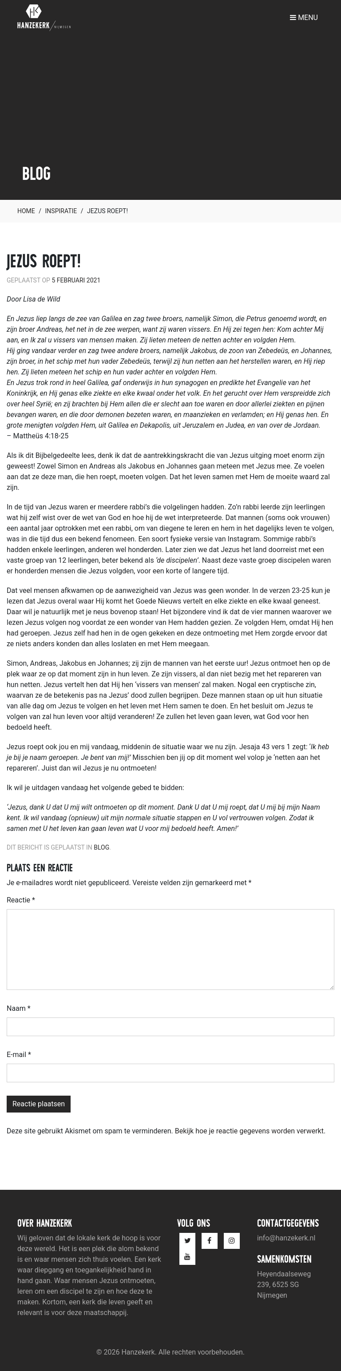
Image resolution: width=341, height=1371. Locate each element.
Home (26, 211)
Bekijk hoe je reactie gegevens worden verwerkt (249, 1131)
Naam (19, 1008)
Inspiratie (61, 211)
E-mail (19, 1054)
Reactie (21, 900)
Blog (101, 847)
